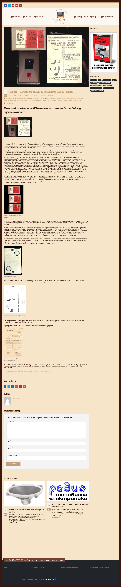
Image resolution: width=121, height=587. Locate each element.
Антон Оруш (17, 95)
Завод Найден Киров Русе (75, 98)
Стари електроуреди (46, 95)
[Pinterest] (13, 5)
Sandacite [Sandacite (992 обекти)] (93, 80)
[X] (9, 5)
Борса (94, 17)
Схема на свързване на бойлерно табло (16, 100)
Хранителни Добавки (63, 579)
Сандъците (34, 95)
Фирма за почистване (78, 579)
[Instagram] (20, 5)
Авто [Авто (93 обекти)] (99, 80)
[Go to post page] (24, 493)
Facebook (5, 386)
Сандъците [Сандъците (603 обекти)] (94, 82)
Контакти (107, 17)
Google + (16, 386)
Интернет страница (13, 455)
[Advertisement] (104, 123)
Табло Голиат (51, 100)
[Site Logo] (60, 16)
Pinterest (20, 386)
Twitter (9, 386)
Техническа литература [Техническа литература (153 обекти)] (97, 90)
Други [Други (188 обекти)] (114, 80)
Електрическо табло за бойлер (56, 98)
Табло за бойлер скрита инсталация (69, 100)
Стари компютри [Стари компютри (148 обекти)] (108, 85)
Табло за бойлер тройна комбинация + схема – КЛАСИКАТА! (28, 372)
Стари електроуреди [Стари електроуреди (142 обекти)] (96, 85)
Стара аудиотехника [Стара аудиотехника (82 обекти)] (104, 82)
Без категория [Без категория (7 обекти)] (107, 80)
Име (8, 441)
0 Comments (9, 103)
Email (24, 386)
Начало (15, 17)
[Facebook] (5, 5)
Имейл (9, 448)
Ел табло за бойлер (39, 98)
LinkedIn (12, 386)
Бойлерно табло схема (24, 98)
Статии (27, 17)
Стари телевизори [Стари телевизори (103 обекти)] (108, 88)
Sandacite (27, 95)
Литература (81, 17)
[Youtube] (16, 5)
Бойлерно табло (11, 98)
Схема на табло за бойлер (38, 100)
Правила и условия (38, 567)
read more (13, 522)
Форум (39, 17)
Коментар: (10, 421)
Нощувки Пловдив (92, 579)
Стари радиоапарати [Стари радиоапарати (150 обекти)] (96, 88)
